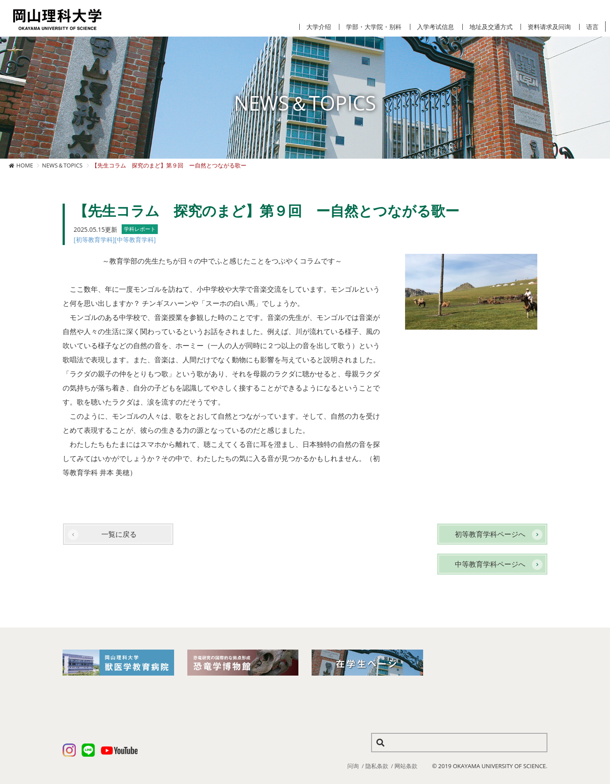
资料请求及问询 (549, 27)
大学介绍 (318, 27)
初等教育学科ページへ (490, 534)
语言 (592, 27)
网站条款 (405, 766)
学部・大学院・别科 (374, 27)
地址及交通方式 (491, 27)
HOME (24, 165)
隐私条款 (376, 766)
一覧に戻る (119, 534)
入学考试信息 (435, 27)
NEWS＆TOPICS (62, 165)
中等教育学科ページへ (490, 564)
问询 (353, 766)
